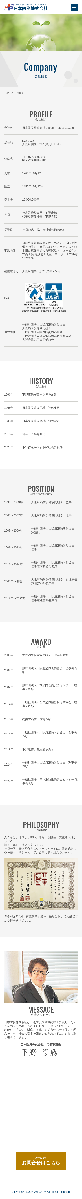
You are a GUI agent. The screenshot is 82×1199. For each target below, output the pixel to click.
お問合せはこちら (41, 1160)
